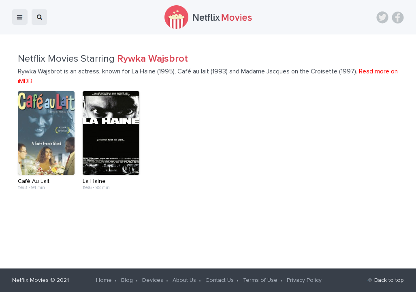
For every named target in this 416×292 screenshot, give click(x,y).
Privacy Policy (304, 280)
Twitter (382, 17)
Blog (127, 280)
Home (104, 280)
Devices (152, 280)
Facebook (398, 17)
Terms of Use (260, 280)
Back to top (389, 280)
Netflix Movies (30, 280)
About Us (184, 280)
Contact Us (219, 280)
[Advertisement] (208, 227)
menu (20, 17)
